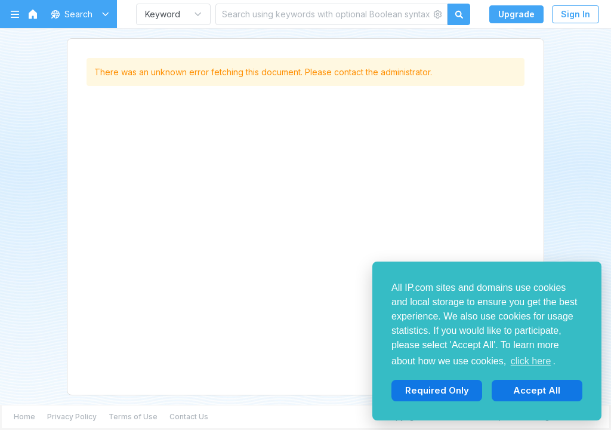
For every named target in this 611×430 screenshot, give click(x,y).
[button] (78, 14)
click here (531, 361)
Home (24, 416)
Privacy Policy (72, 416)
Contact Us (188, 416)
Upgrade (516, 14)
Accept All (536, 390)
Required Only (437, 390)
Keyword (162, 14)
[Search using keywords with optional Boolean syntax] (323, 14)
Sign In (575, 14)
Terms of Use (133, 416)
